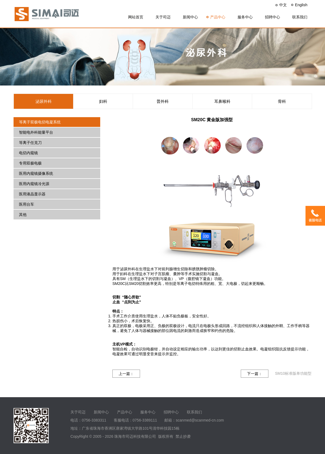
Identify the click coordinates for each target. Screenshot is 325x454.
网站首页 (135, 17)
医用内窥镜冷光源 (34, 184)
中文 (283, 5)
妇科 (103, 101)
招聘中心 (272, 17)
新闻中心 (190, 17)
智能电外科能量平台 (36, 132)
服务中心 (245, 17)
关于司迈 (163, 17)
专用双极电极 (30, 163)
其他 (23, 214)
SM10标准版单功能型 (293, 373)
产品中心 (217, 17)
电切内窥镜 (28, 153)
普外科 (163, 101)
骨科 (282, 101)
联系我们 (299, 17)
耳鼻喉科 (222, 101)
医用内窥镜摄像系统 (36, 173)
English (301, 5)
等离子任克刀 (30, 142)
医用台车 (26, 204)
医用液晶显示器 (32, 194)
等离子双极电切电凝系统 (40, 122)
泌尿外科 (43, 101)
